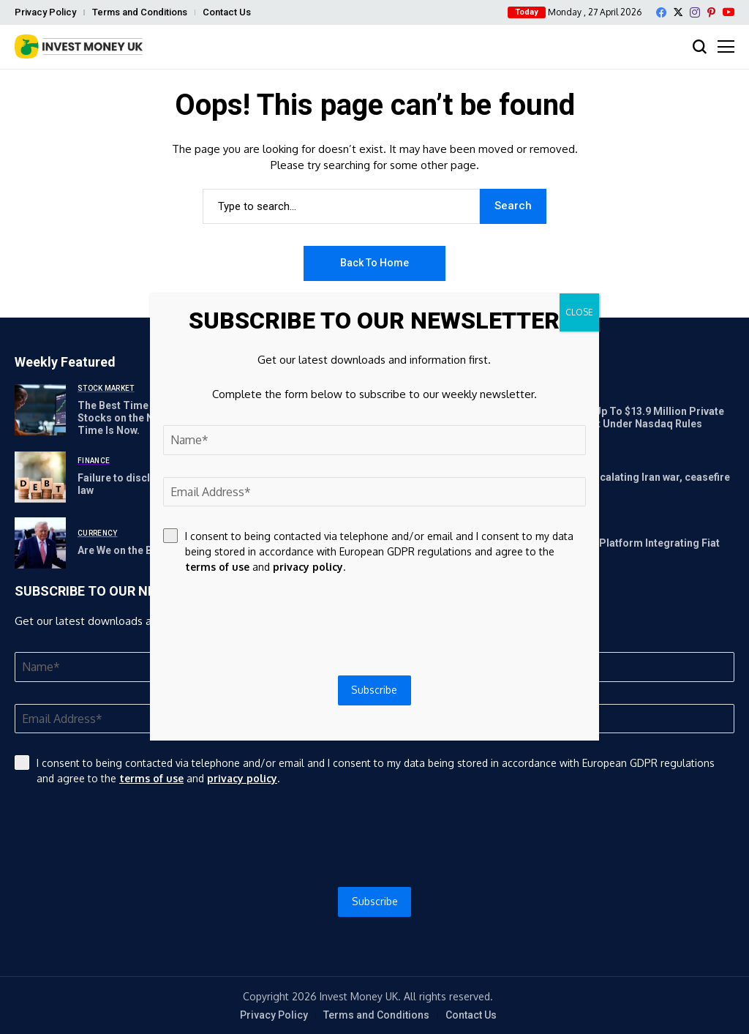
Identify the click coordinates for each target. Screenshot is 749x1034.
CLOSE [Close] (579, 312)
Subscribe (375, 901)
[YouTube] (728, 12)
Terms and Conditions (139, 12)
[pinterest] (711, 12)
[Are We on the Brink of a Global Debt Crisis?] (40, 543)
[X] (678, 12)
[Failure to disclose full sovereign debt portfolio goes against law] (40, 477)
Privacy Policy (45, 12)
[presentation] (374, 836)
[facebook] (661, 12)
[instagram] (695, 12)
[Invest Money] (79, 46)
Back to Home (374, 263)
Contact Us (227, 12)
